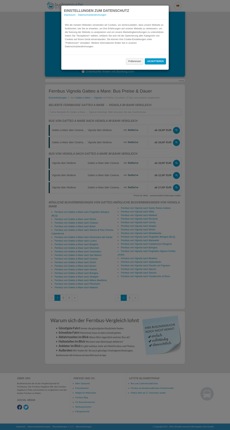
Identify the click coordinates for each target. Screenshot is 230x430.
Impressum (69, 14)
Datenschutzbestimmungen (92, 14)
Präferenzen (134, 61)
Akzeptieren (155, 61)
